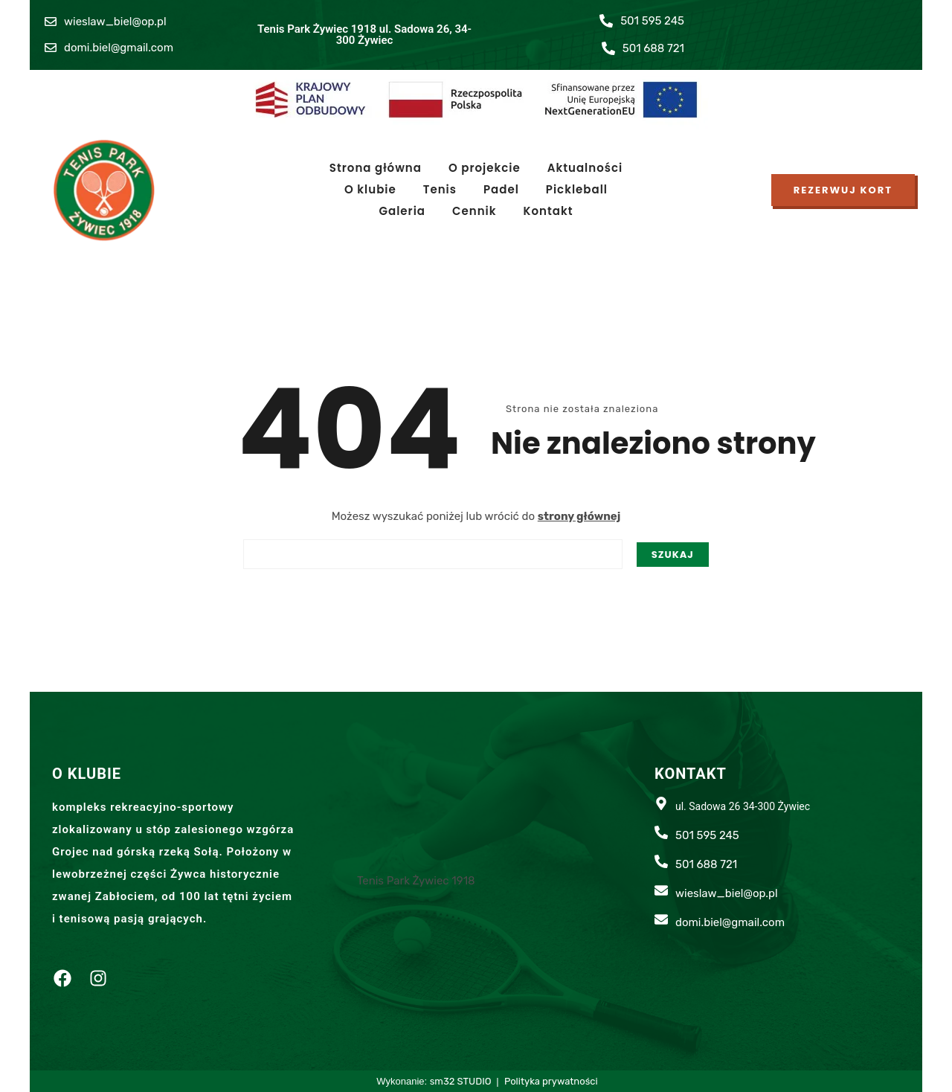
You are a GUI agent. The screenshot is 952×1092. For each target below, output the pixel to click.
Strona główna (375, 167)
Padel (501, 189)
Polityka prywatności (551, 1081)
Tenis (440, 189)
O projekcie (484, 167)
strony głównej (579, 516)
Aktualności (585, 167)
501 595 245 (652, 21)
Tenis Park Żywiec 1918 (416, 880)
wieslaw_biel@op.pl (115, 21)
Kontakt (548, 210)
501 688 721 (653, 48)
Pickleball (577, 189)
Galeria (402, 210)
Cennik (474, 210)
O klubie (370, 189)
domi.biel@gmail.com (118, 47)
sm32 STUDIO (462, 1081)
